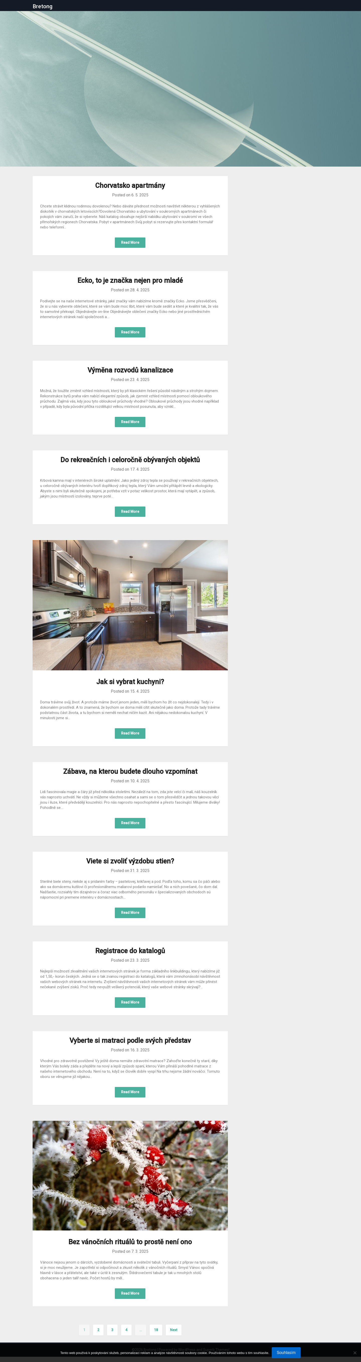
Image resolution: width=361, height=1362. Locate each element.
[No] (354, 1352)
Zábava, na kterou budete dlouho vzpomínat (130, 774)
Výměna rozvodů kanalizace (130, 371)
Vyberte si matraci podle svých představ (130, 1045)
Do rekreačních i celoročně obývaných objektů (130, 462)
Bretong (42, 6)
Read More (130, 243)
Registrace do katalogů (130, 955)
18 (156, 1335)
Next (173, 1335)
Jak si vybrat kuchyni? (130, 684)
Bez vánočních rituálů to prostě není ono (130, 1247)
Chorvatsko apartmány (130, 186)
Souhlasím (286, 1352)
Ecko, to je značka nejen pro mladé (130, 281)
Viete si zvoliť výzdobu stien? (130, 864)
